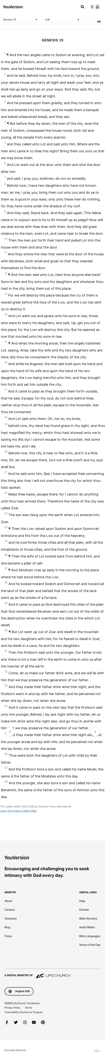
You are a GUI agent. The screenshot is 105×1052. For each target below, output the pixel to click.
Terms (28, 1007)
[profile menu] (95, 7)
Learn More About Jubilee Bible (18, 810)
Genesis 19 (21, 19)
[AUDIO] (88, 21)
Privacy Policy (12, 1007)
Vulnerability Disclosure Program (24, 1012)
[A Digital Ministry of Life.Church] (52, 973)
